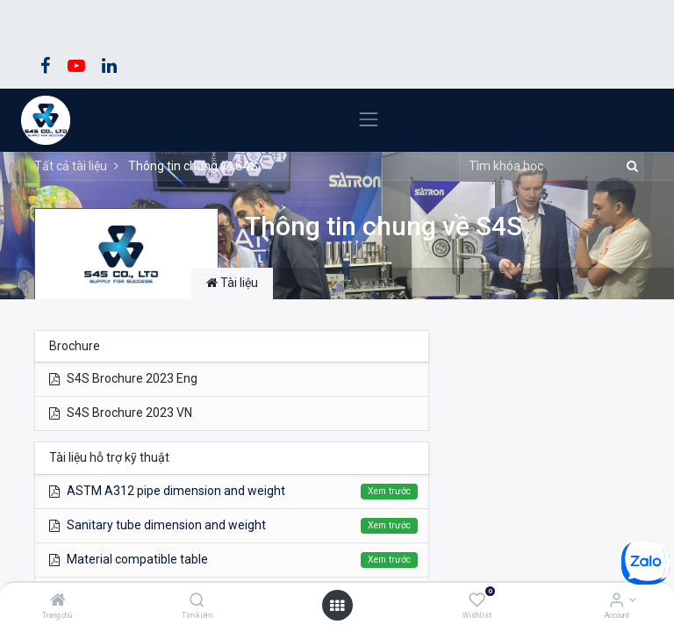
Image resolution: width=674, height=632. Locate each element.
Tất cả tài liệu (70, 166)
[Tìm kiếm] (197, 601)
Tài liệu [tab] (232, 283)
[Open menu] (337, 605)
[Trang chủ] (58, 601)
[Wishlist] (477, 601)
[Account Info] (616, 601)
